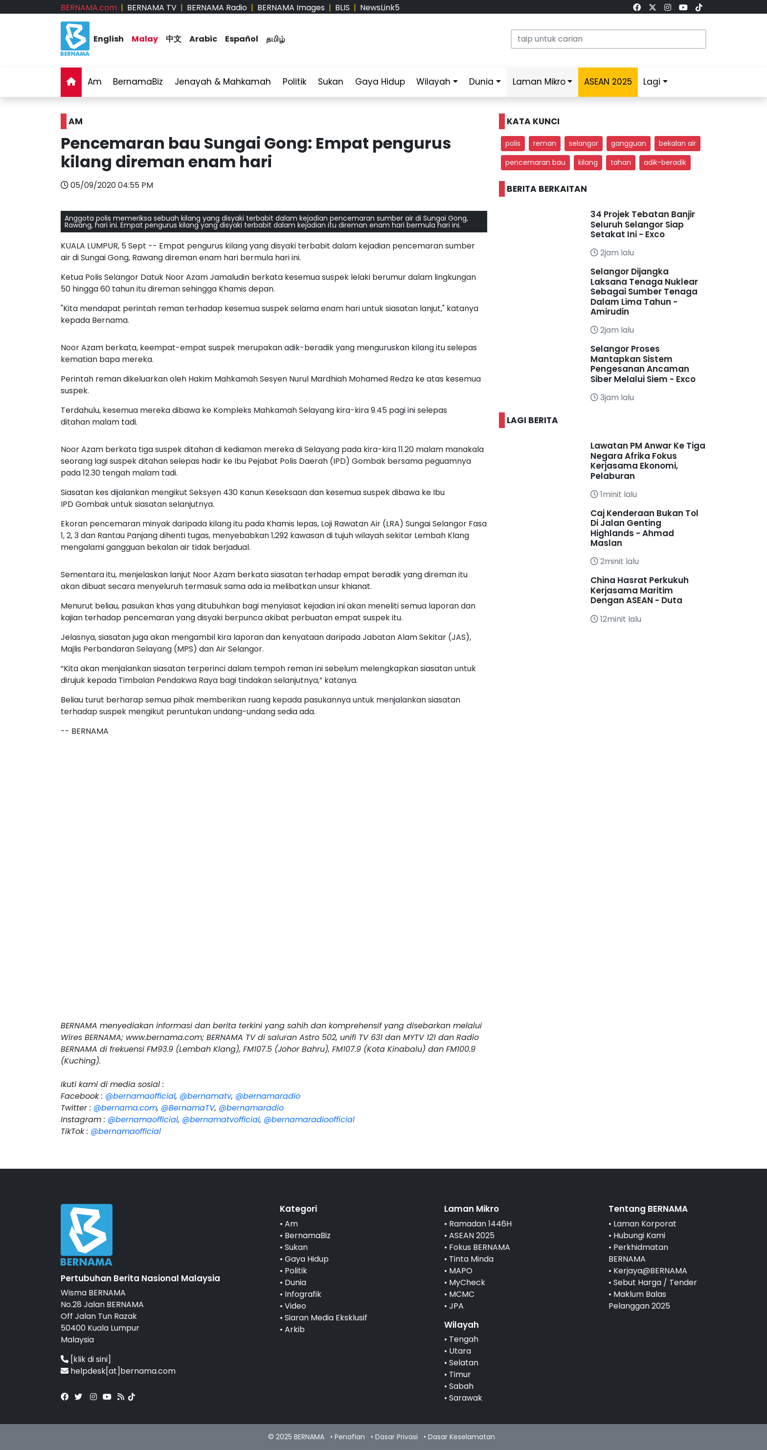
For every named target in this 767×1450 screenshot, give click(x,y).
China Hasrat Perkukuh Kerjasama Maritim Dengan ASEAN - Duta (639, 590)
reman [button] (544, 143)
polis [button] (512, 143)
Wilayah (433, 82)
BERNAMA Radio (217, 7)
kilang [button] (588, 162)
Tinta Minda (471, 1259)
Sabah (461, 1386)
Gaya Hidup (380, 82)
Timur (460, 1374)
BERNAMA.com (89, 7)
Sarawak (465, 1398)
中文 (173, 39)
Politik (294, 82)
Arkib (295, 1329)
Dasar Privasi (396, 1437)
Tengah (463, 1339)
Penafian (350, 1437)
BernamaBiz (138, 82)
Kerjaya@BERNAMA (650, 1270)
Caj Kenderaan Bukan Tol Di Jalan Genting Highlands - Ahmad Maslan (644, 528)
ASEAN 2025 (472, 1235)
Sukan (330, 82)
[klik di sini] (90, 1359)
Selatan (463, 1362)
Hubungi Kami (639, 1235)
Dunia (481, 82)
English (108, 39)
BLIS (342, 7)
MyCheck (467, 1282)
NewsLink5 (380, 7)
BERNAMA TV (152, 7)
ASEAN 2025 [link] (608, 82)
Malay (145, 39)
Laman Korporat (645, 1223)
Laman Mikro (539, 82)
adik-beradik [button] (665, 162)
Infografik (303, 1294)
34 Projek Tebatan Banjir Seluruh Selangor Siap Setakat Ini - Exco (642, 224)
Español (241, 39)
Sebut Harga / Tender (655, 1282)
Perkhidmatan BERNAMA (638, 1253)
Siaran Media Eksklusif (326, 1317)
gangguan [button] (628, 143)
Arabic (203, 39)
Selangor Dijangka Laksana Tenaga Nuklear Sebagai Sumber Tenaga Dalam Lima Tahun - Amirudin (644, 291)
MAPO (461, 1270)
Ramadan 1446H (480, 1223)
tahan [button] (620, 162)
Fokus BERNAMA (479, 1247)
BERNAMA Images (291, 7)
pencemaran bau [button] (535, 162)
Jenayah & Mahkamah (223, 82)
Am (95, 82)
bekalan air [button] (677, 143)
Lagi (651, 82)
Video (295, 1306)
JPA (456, 1306)
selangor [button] (583, 143)
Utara (460, 1351)
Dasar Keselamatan (461, 1437)
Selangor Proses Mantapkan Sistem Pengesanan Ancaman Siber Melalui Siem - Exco (643, 364)
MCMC (461, 1294)
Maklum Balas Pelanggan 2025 (639, 1300)
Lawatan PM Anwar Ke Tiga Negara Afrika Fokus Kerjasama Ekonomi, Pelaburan (647, 460)
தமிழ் (275, 39)
